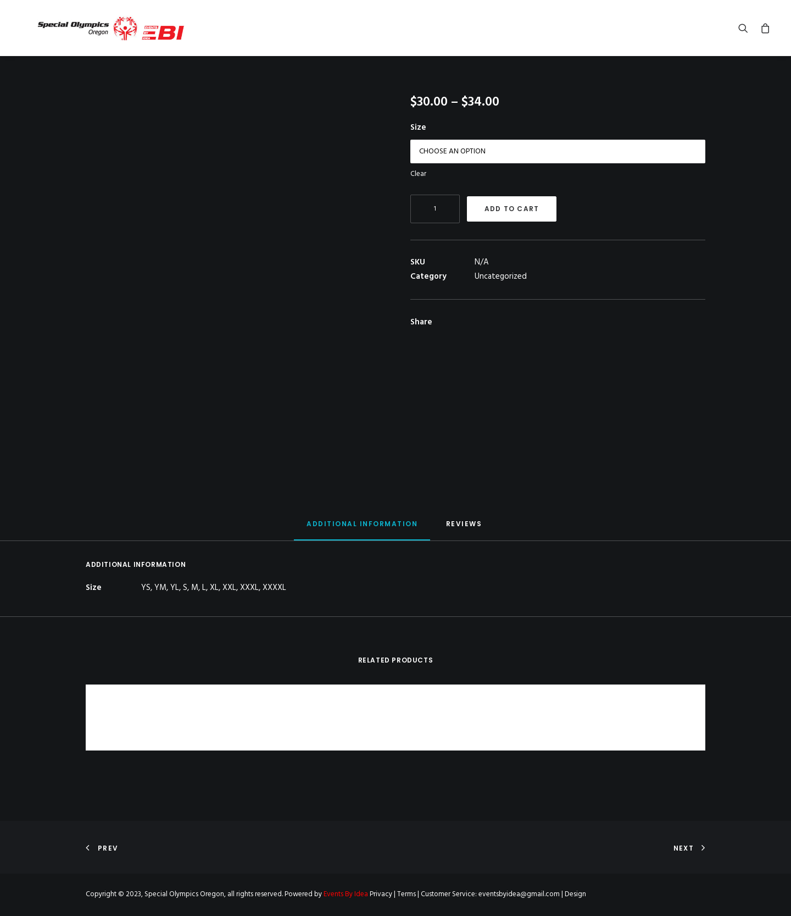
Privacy (381, 894)
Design (575, 894)
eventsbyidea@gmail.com (519, 894)
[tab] (362, 539)
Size (418, 138)
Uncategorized (501, 287)
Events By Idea (346, 894)
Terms (406, 894)
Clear (418, 185)
